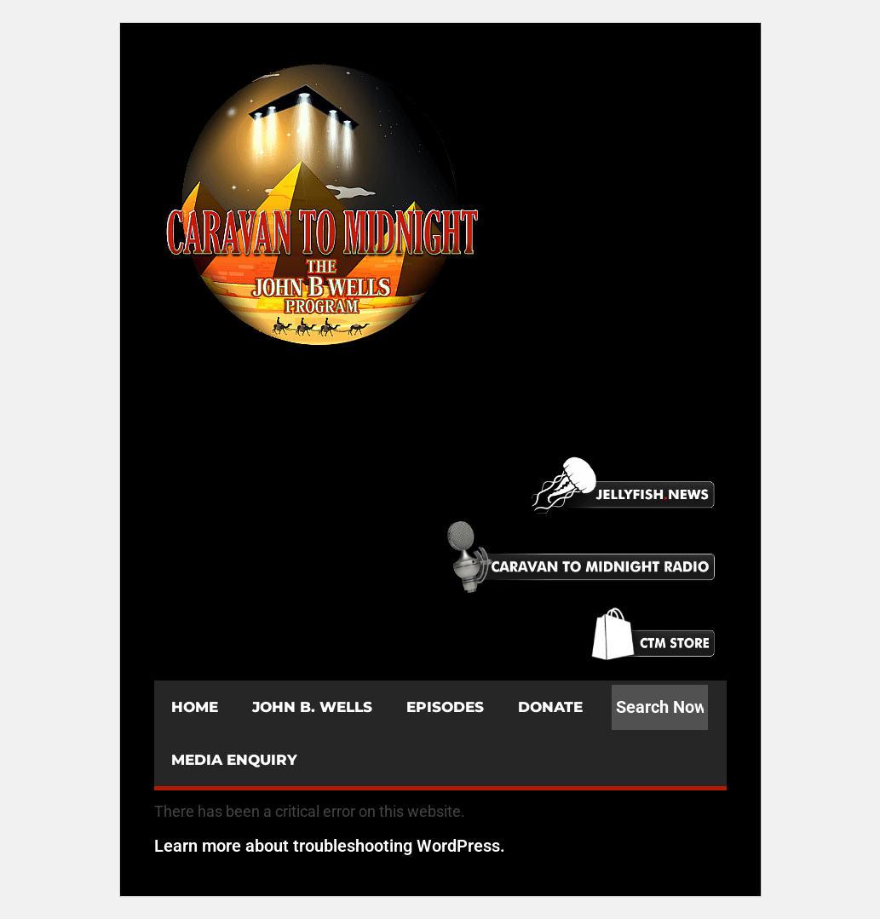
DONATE (550, 706)
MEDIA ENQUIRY (234, 759)
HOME (194, 706)
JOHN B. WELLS (312, 706)
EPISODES (445, 706)
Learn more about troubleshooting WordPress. (329, 846)
